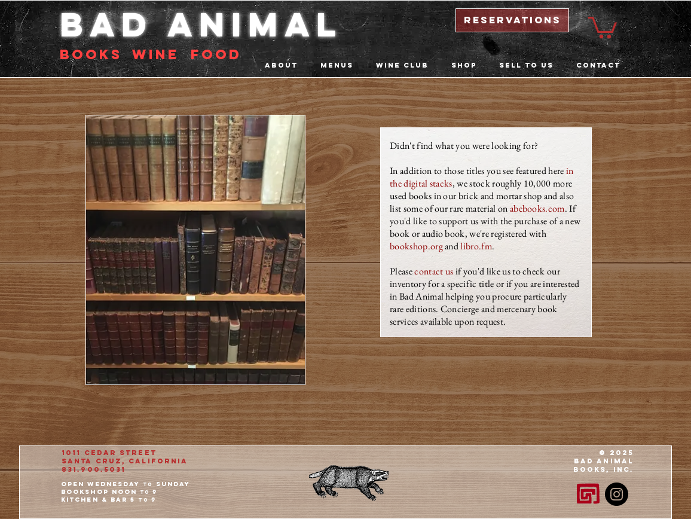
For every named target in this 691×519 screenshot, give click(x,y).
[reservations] (512, 20)
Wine (155, 54)
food (216, 54)
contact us (433, 271)
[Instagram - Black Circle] (616, 494)
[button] (602, 26)
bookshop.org (416, 246)
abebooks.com (537, 208)
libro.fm (476, 246)
